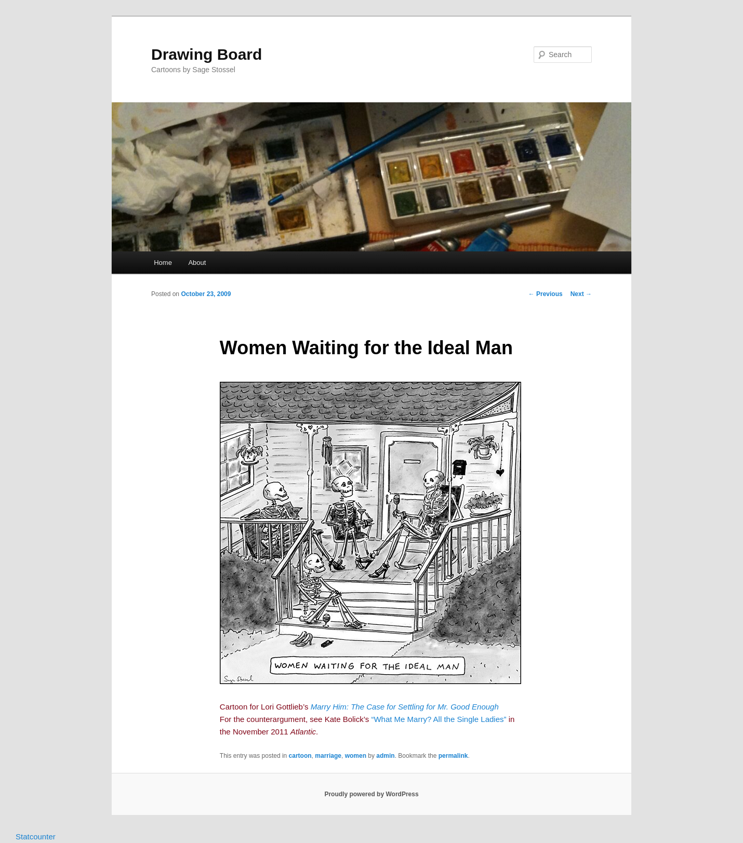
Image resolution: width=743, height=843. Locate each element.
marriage (328, 755)
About (197, 262)
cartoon (300, 755)
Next (581, 294)
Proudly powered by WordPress (371, 794)
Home (163, 262)
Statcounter (36, 836)
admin (385, 755)
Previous (545, 294)
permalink (453, 755)
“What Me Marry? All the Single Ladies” (438, 719)
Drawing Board (206, 54)
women (355, 755)
